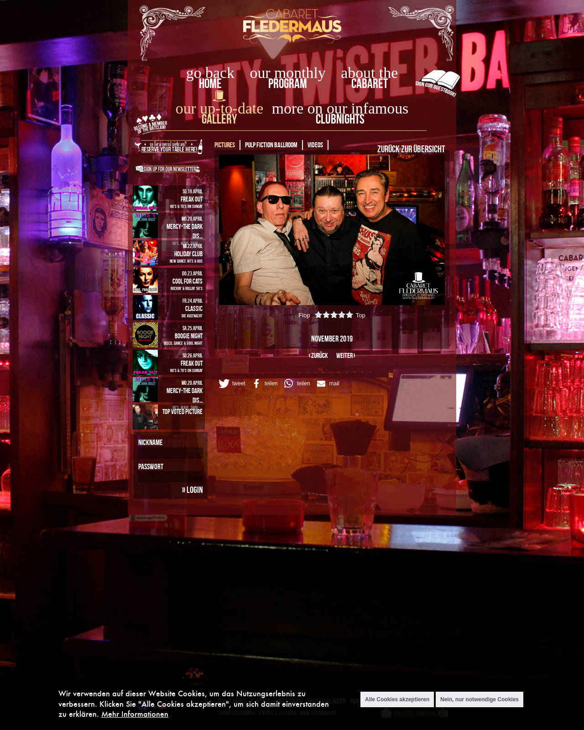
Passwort (150, 466)
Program (287, 83)
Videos (315, 145)
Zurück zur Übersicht (411, 149)
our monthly (288, 72)
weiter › (345, 355)
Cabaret (369, 83)
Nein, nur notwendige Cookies (479, 699)
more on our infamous (340, 108)
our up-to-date (219, 108)
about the (369, 72)
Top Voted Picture (182, 411)
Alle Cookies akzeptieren (397, 699)
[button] (231, 383)
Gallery (219, 119)
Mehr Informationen (134, 714)
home (210, 83)
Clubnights (340, 119)
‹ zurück (318, 355)
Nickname (150, 442)
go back (210, 72)
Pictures (224, 145)
